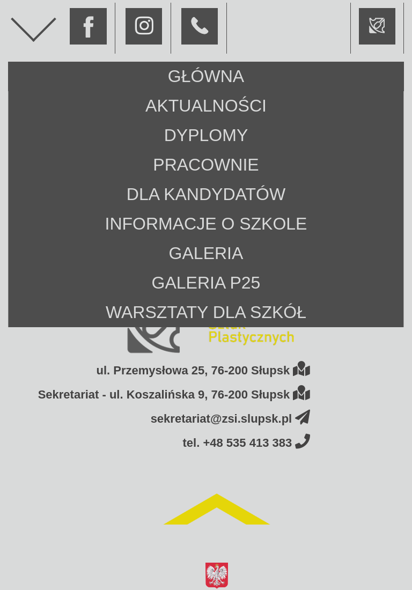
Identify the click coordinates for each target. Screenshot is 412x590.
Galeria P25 (206, 282)
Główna (206, 76)
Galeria (206, 253)
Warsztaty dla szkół (206, 312)
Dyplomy (206, 135)
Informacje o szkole (206, 223)
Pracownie (206, 164)
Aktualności (206, 105)
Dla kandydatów (206, 194)
